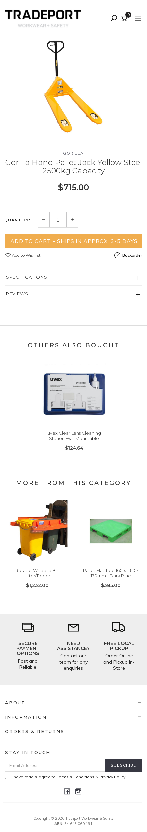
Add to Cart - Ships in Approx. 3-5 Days (74, 241)
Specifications (26, 277)
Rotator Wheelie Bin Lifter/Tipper (37, 573)
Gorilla (73, 153)
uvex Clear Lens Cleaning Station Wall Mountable (74, 435)
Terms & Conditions (75, 776)
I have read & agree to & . (65, 776)
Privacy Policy (112, 776)
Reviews (17, 293)
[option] (73, 88)
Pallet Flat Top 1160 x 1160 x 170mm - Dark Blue (111, 573)
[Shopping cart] (125, 18)
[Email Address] (55, 765)
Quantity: (17, 220)
